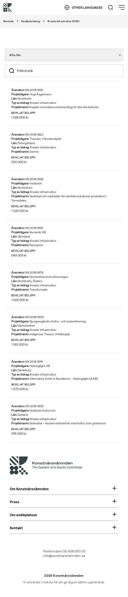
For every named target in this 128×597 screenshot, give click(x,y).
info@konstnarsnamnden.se (64, 556)
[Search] (110, 7)
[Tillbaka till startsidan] (7, 7)
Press (63, 501)
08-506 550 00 (74, 551)
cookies (47, 582)
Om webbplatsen (63, 514)
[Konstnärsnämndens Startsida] (46, 466)
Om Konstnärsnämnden (63, 488)
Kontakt (63, 527)
